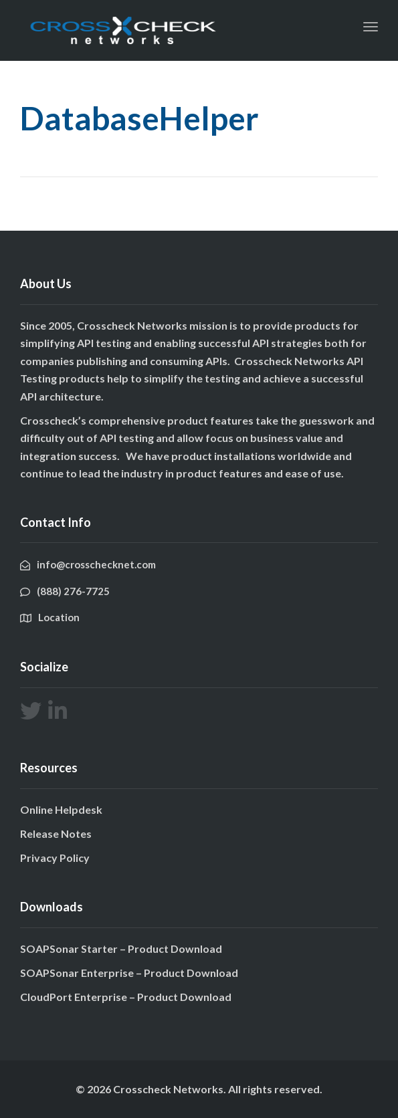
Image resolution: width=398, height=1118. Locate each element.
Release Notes (56, 833)
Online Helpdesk (61, 809)
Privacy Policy (55, 857)
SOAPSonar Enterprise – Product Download (129, 972)
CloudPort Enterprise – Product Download (125, 996)
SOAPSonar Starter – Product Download (121, 948)
